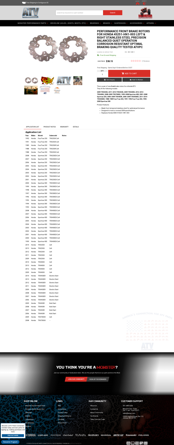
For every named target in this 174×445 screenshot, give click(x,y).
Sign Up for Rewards (97, 379)
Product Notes (50, 127)
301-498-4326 (128, 406)
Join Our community (76, 379)
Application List (32, 127)
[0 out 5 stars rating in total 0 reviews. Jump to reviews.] (140, 61)
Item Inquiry (111, 80)
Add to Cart (131, 73)
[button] (89, 12)
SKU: (126, 52)
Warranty (64, 127)
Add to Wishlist (137, 80)
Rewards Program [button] (10, 442)
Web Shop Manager (75, 440)
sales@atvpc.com (129, 413)
